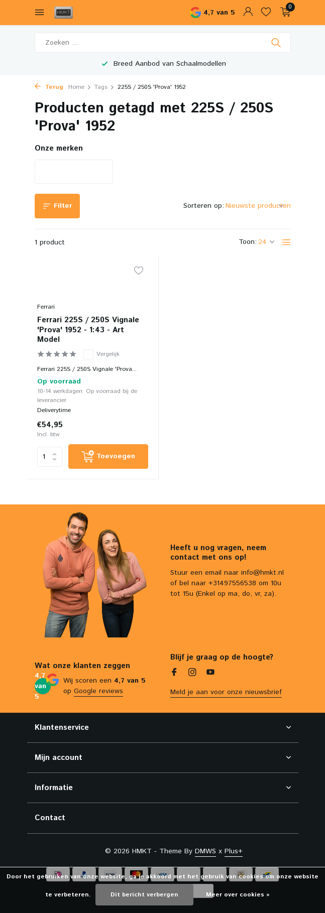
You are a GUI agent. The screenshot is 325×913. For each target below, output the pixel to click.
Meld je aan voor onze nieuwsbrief (226, 692)
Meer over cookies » (238, 894)
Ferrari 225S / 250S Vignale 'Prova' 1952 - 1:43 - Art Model (88, 330)
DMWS (205, 851)
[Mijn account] (248, 13)
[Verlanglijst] (266, 13)
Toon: (248, 242)
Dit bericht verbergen (144, 894)
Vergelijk (101, 354)
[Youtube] (210, 674)
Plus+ (234, 851)
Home (79, 87)
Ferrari (46, 307)
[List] (286, 242)
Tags (104, 87)
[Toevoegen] (108, 456)
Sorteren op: (203, 206)
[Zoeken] (163, 43)
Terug (49, 87)
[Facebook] (174, 674)
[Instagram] (192, 674)
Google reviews (98, 691)
